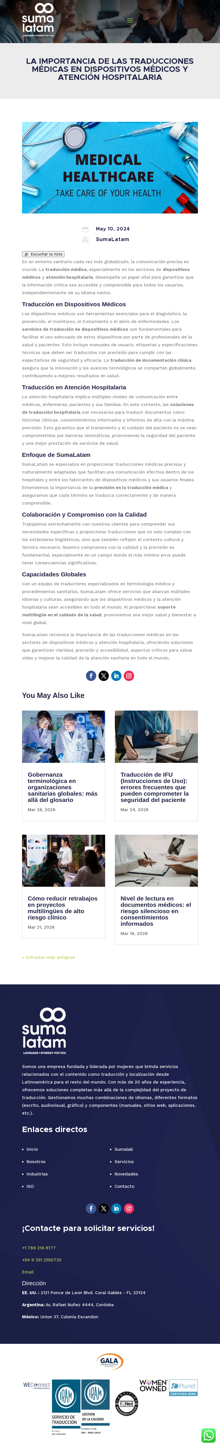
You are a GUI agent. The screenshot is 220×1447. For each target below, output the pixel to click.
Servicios (124, 1161)
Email (28, 1272)
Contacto (124, 1186)
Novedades (126, 1174)
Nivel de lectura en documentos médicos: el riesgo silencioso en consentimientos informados (156, 911)
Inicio (32, 1149)
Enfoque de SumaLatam (56, 454)
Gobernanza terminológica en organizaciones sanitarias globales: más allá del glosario (63, 787)
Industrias (37, 1174)
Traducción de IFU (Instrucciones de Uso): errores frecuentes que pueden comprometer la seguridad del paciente (155, 787)
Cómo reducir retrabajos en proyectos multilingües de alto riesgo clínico (63, 908)
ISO (30, 1186)
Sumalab (124, 1149)
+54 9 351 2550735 (41, 1260)
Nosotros (36, 1161)
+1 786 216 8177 (39, 1247)
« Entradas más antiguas (48, 957)
